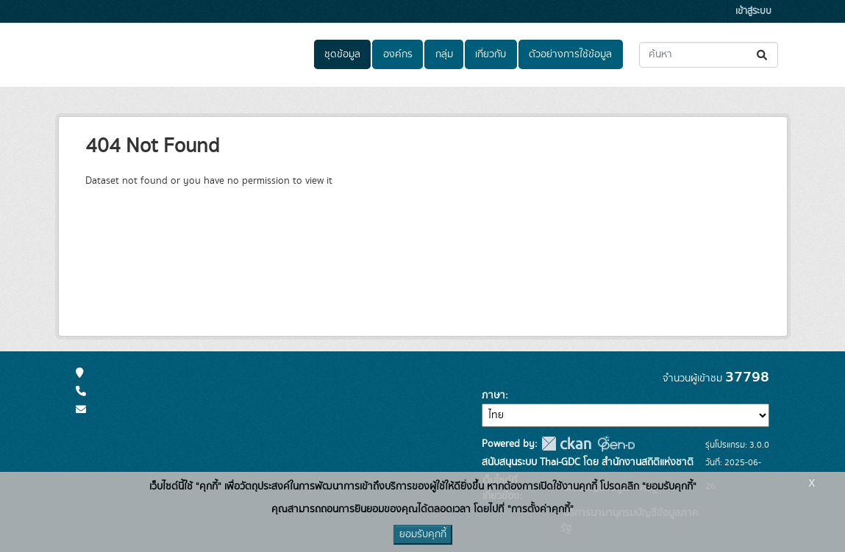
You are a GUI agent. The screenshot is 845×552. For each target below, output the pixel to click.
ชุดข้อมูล (342, 54)
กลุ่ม (444, 54)
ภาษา (493, 395)
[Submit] (763, 55)
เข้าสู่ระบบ (753, 11)
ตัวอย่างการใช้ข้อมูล (570, 54)
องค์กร (398, 54)
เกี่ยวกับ (490, 54)
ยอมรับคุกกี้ (422, 534)
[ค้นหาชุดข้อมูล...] (708, 55)
